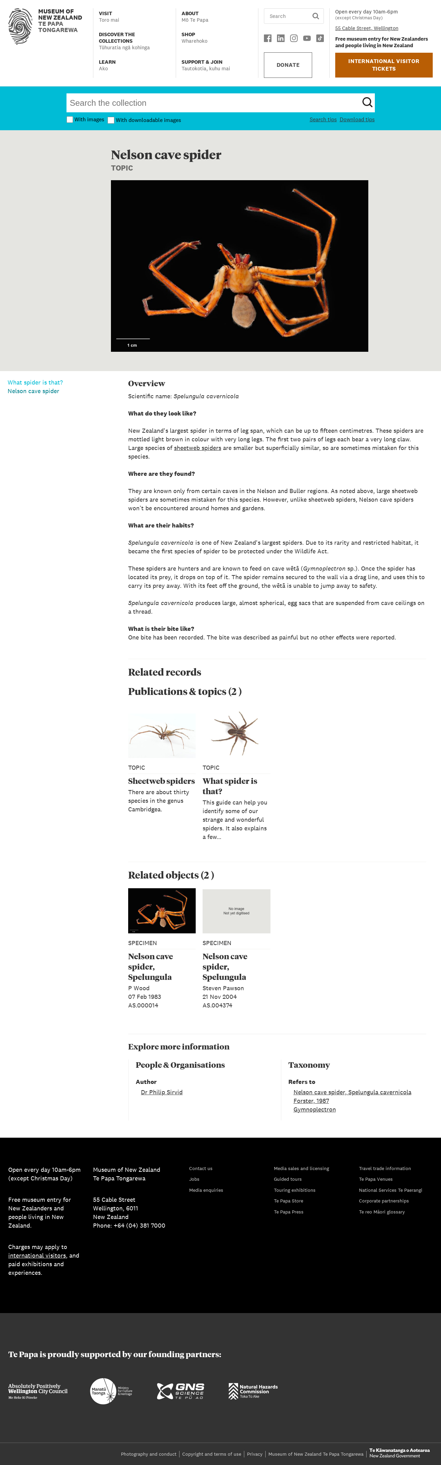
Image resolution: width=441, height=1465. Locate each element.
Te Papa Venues (376, 1179)
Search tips (323, 119)
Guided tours (288, 1179)
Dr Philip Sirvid (162, 1092)
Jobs (194, 1179)
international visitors (37, 1255)
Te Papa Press (289, 1212)
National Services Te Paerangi (390, 1190)
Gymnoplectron (315, 1109)
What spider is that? (35, 382)
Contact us (201, 1168)
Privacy (255, 1454)
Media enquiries (206, 1190)
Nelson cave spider (33, 391)
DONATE (288, 65)
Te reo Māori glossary (382, 1212)
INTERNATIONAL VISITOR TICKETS (384, 65)
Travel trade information (385, 1168)
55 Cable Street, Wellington (366, 28)
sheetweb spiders (197, 448)
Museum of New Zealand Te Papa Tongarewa (315, 1454)
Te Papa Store (288, 1201)
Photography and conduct (148, 1454)
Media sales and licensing (301, 1168)
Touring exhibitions (295, 1190)
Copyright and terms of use (211, 1454)
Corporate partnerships (384, 1201)
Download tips (357, 119)
